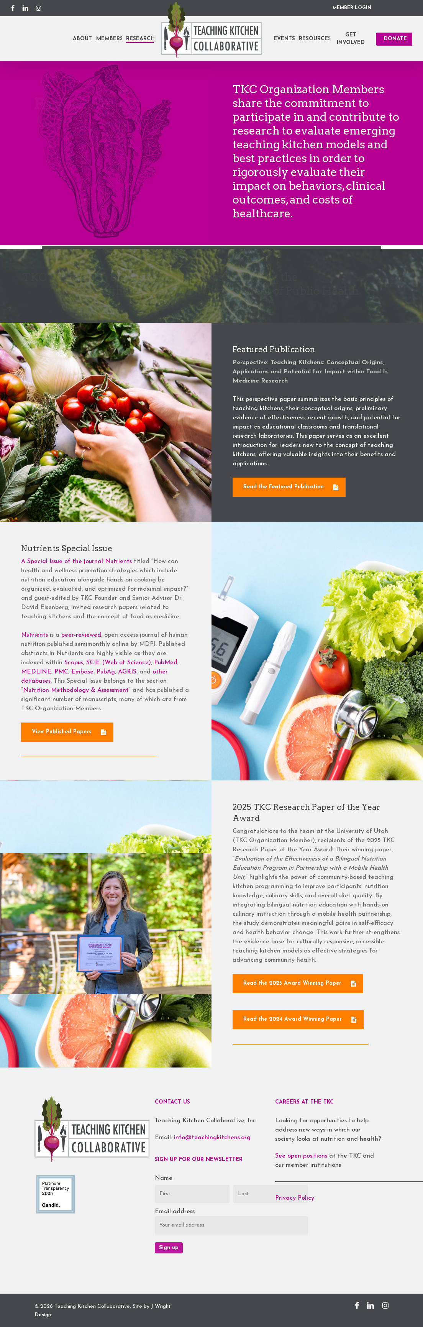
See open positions (302, 1156)
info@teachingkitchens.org (212, 1138)
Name (163, 1178)
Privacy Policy (294, 1198)
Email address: (175, 1212)
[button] (289, 505)
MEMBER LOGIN (352, 8)
